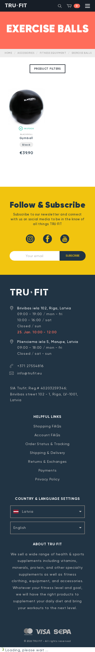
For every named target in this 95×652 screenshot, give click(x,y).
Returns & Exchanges (47, 461)
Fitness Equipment (53, 53)
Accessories (25, 53)
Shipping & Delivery (47, 453)
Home (8, 53)
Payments (48, 470)
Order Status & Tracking (47, 444)
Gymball (26, 138)
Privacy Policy (47, 479)
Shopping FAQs (47, 426)
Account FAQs (47, 435)
